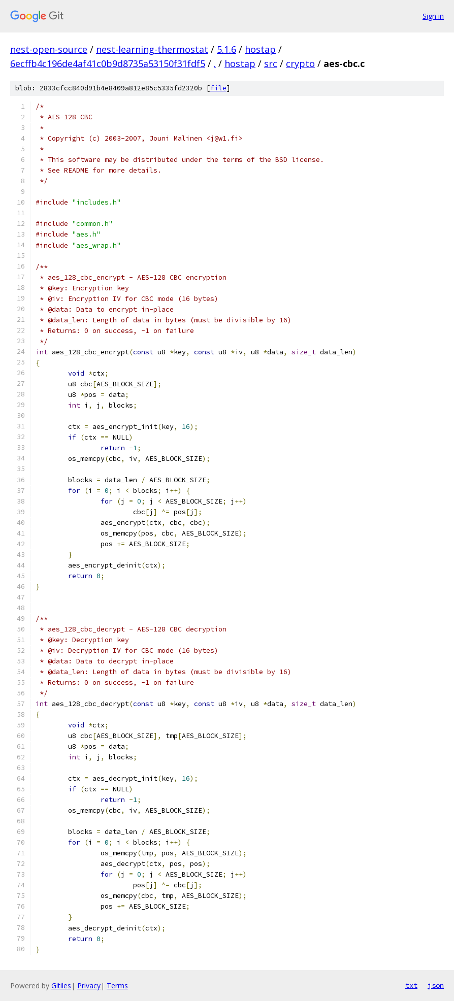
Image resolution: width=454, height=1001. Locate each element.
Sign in (433, 16)
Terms (117, 985)
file (218, 88)
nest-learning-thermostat (152, 49)
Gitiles (61, 985)
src (270, 63)
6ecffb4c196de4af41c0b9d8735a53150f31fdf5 (107, 63)
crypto (300, 63)
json (436, 985)
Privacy (89, 985)
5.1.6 (226, 49)
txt (411, 985)
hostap (260, 49)
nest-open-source (48, 49)
